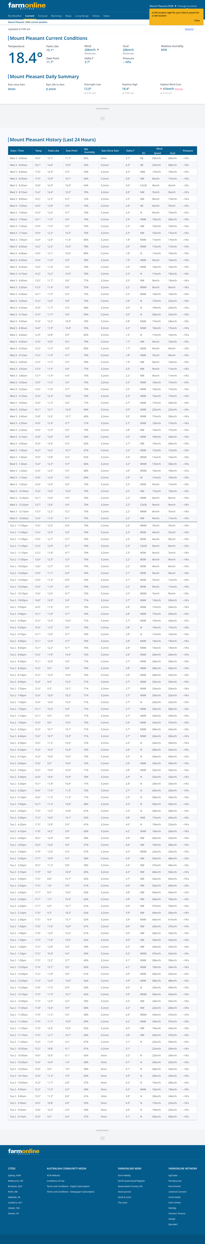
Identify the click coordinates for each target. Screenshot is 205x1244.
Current (29, 16)
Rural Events (175, 1186)
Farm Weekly (124, 1175)
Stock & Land (124, 1197)
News (106, 16)
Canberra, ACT (15, 1202)
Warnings (56, 16)
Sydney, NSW (14, 1175)
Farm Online (175, 1202)
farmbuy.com (175, 1180)
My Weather (15, 16)
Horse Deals (174, 1197)
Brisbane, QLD (15, 1186)
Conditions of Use (55, 1180)
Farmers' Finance (177, 1213)
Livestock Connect (177, 1191)
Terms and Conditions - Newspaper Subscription (70, 1191)
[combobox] (190, 29)
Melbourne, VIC (15, 1180)
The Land (122, 1202)
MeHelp (172, 1208)
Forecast (42, 16)
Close (197, 20)
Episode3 (173, 1224)
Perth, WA (13, 1191)
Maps (68, 16)
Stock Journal (124, 1191)
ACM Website (53, 1175)
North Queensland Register (131, 1180)
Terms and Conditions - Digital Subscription (68, 1186)
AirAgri (172, 1218)
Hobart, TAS (14, 1208)
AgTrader (173, 1175)
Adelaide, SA (14, 1197)
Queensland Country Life (130, 1186)
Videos (96, 16)
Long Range (82, 16)
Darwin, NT (13, 1213)
